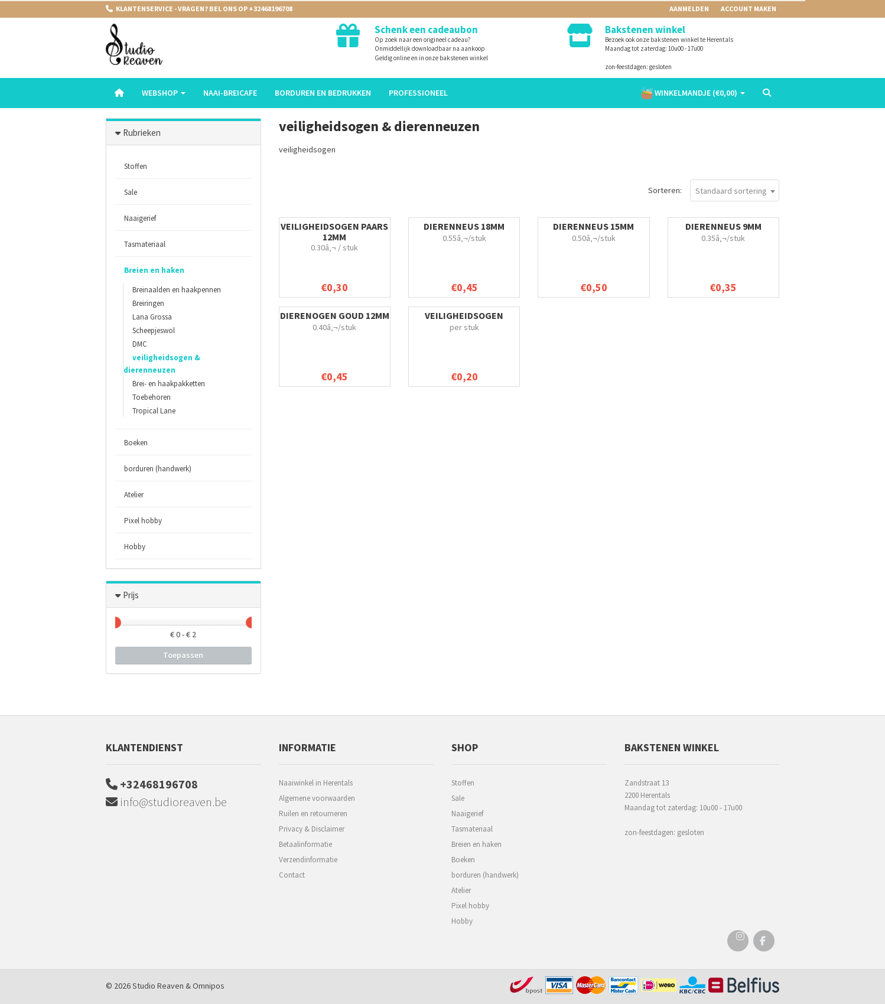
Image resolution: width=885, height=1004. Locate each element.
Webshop (164, 92)
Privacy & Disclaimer (311, 829)
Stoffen (135, 166)
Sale (130, 192)
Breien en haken (154, 270)
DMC (139, 344)
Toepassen (183, 655)
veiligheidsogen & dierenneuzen (161, 364)
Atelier (134, 495)
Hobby (134, 547)
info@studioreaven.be (166, 801)
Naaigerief (140, 218)
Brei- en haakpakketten (168, 384)
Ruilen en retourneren (313, 814)
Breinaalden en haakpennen (176, 290)
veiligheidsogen (464, 315)
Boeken (136, 443)
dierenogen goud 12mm (334, 315)
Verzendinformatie (308, 860)
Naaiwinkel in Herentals (316, 783)
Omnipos (208, 985)
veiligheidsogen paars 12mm (334, 231)
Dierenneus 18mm (464, 226)
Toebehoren (151, 397)
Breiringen (148, 303)
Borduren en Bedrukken (323, 92)
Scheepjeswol (153, 330)
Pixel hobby (143, 521)
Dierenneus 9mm (723, 226)
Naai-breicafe (230, 92)
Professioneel (418, 92)
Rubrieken (142, 132)
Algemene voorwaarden (317, 798)
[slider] (115, 622)
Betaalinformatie (305, 844)
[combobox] (734, 190)
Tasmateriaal (144, 244)
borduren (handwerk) (157, 469)
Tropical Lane (153, 411)
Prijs (131, 595)
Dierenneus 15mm (593, 226)
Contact (292, 875)
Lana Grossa (152, 317)
